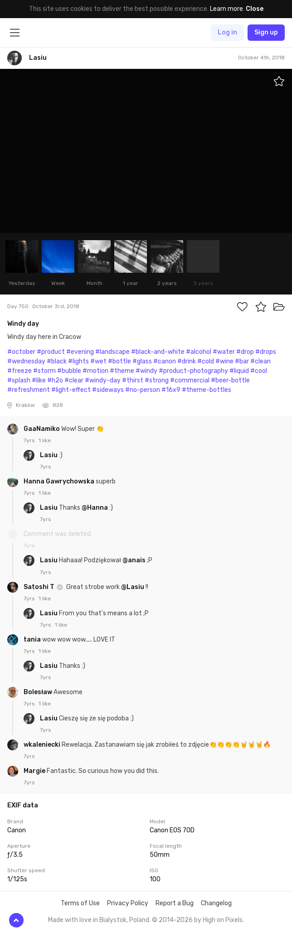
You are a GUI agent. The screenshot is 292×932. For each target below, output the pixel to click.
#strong (157, 380)
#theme (122, 371)
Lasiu (49, 455)
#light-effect (71, 390)
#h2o (55, 380)
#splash (18, 380)
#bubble (69, 371)
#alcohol (198, 352)
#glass (142, 361)
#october (21, 352)
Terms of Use (80, 903)
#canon (164, 361)
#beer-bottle (230, 380)
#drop (245, 352)
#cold (205, 361)
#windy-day (103, 380)
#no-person (142, 390)
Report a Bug (175, 903)
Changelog (216, 903)
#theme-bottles (206, 390)
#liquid (239, 371)
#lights (78, 361)
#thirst (132, 380)
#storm (44, 371)
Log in (227, 32)
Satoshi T (40, 587)
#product (51, 352)
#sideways (108, 390)
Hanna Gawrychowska (60, 481)
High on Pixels (223, 920)
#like (39, 380)
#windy (146, 371)
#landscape (112, 352)
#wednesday (26, 361)
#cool (258, 371)
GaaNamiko (42, 429)
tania (33, 639)
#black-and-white (158, 352)
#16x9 (170, 390)
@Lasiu (132, 587)
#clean (260, 361)
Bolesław (39, 692)
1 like (45, 440)
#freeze (19, 371)
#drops (265, 352)
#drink (186, 361)
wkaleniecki (43, 744)
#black (57, 361)
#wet (98, 361)
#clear (73, 380)
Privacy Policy (127, 903)
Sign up (266, 32)
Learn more (226, 9)
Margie (35, 771)
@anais (134, 560)
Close (254, 9)
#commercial (189, 380)
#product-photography (193, 371)
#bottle (119, 361)
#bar (242, 361)
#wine (224, 361)
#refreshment (28, 390)
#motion (95, 371)
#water (224, 352)
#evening (80, 352)
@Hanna (95, 508)
